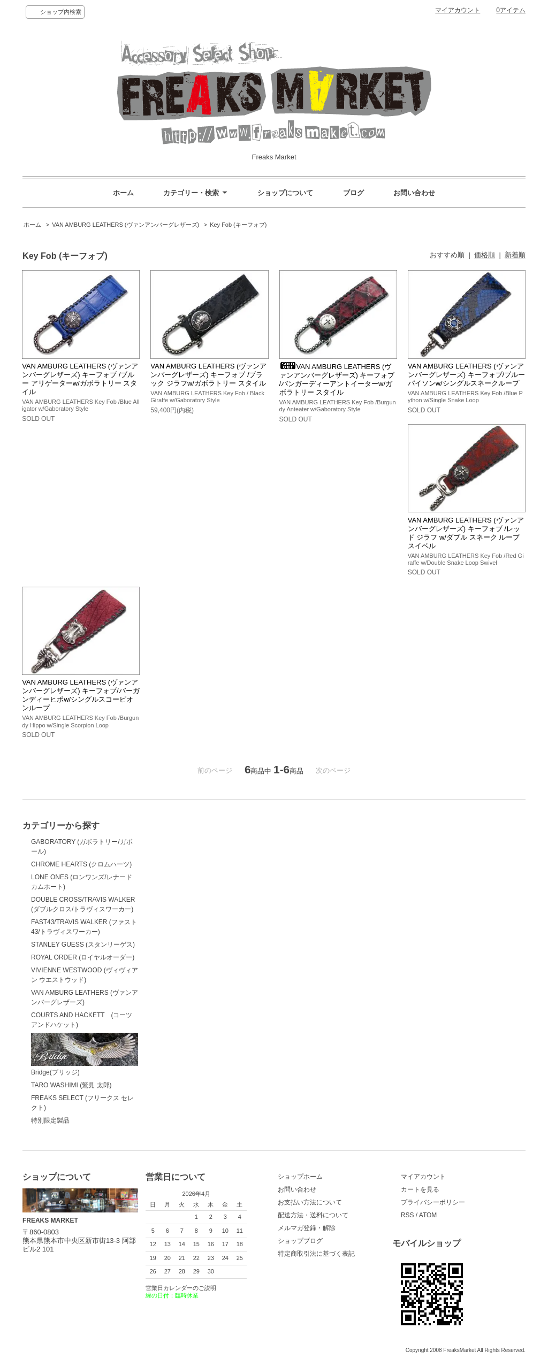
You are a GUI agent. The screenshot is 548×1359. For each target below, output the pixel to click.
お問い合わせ (414, 193)
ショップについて (285, 193)
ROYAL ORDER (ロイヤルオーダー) (82, 957)
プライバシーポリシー (433, 1202)
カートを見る (420, 1189)
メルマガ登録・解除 (307, 1228)
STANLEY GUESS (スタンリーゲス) (83, 944)
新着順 (515, 255)
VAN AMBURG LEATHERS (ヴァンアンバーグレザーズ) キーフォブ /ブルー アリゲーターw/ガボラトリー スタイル (80, 379)
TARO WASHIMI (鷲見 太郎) (71, 1085)
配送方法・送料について (313, 1215)
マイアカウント (457, 10)
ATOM (428, 1215)
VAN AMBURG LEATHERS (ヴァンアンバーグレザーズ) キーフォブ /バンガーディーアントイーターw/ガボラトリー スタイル (337, 379)
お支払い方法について (310, 1202)
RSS (407, 1215)
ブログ (353, 193)
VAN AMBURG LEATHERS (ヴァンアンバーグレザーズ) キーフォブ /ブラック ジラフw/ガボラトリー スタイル (208, 374)
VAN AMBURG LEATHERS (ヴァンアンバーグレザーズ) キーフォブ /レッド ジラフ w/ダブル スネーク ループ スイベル (466, 533)
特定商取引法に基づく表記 (316, 1253)
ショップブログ (300, 1241)
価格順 (484, 255)
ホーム (123, 193)
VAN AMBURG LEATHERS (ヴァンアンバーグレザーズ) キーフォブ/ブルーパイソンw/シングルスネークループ (467, 374)
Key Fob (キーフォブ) (238, 224)
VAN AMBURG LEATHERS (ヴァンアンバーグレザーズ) (125, 224)
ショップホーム (300, 1176)
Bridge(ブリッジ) (84, 1054)
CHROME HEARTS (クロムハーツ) (81, 864)
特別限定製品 (50, 1120)
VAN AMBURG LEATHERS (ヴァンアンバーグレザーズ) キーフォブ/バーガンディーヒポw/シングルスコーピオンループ (81, 695)
